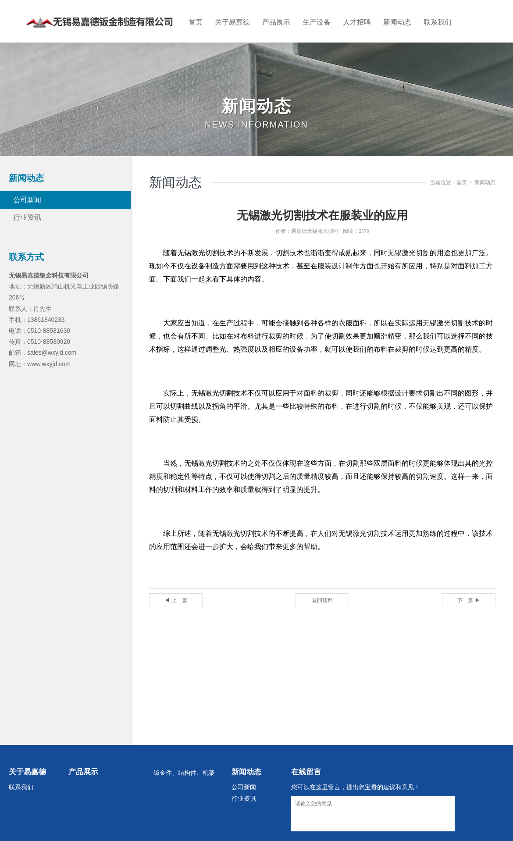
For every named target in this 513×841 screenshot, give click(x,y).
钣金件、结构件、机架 (184, 772)
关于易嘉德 (232, 22)
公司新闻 (27, 199)
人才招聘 (357, 22)
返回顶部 (322, 600)
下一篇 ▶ (468, 600)
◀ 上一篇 (175, 600)
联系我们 (438, 22)
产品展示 (276, 22)
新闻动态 (397, 22)
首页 (196, 22)
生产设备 (317, 22)
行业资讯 (27, 217)
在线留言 (306, 772)
